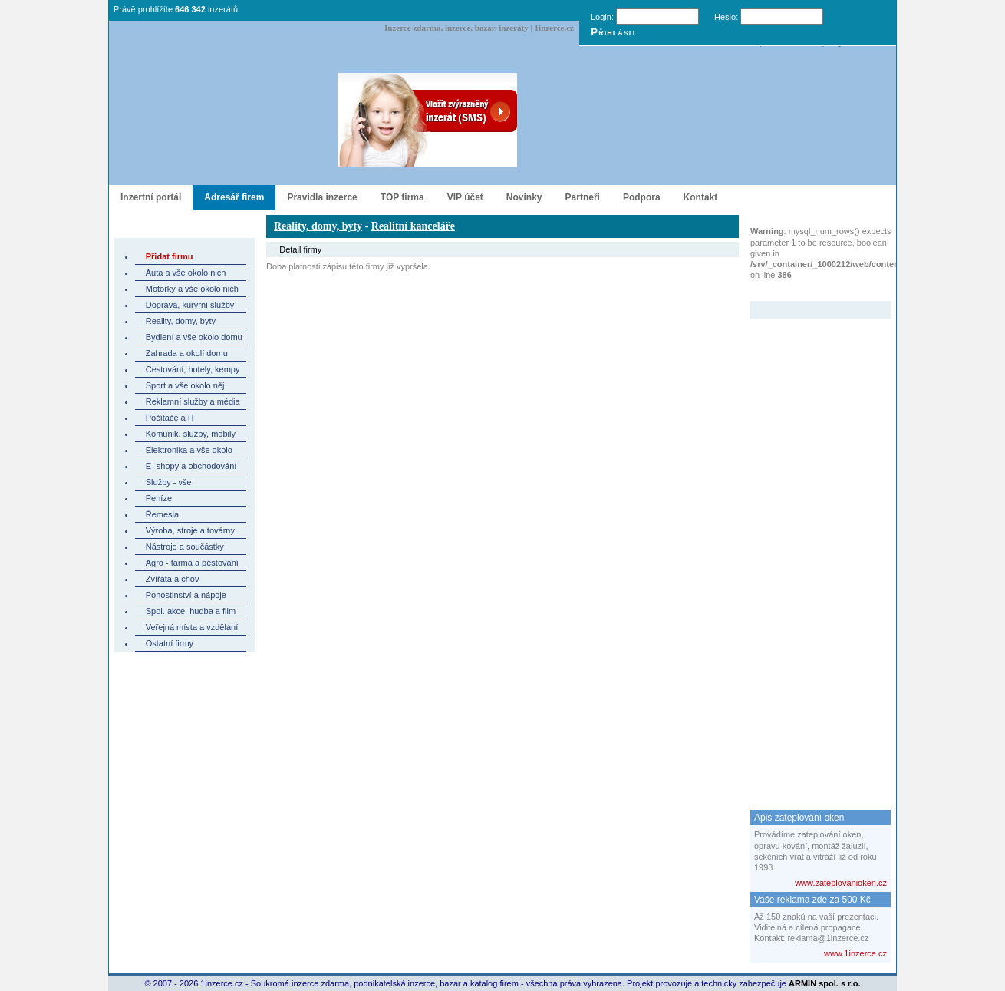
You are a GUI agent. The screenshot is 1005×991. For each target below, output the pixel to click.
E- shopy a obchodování (191, 466)
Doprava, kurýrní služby (190, 304)
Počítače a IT (171, 417)
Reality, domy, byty (181, 320)
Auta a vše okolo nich (186, 272)
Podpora (642, 197)
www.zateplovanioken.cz (841, 882)
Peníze (159, 498)
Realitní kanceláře (413, 226)
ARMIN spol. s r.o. (825, 983)
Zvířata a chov (172, 578)
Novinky (524, 197)
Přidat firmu (169, 256)
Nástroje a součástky (185, 546)
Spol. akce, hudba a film (191, 611)
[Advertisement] (811, 549)
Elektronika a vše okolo (189, 449)
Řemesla (162, 514)
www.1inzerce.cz (855, 953)
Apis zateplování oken (799, 817)
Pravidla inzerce (322, 197)
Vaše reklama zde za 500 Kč (812, 899)
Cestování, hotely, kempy (193, 369)
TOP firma (402, 197)
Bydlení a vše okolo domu (194, 337)
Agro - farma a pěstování (192, 562)
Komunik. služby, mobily (191, 433)
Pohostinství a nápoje (186, 595)
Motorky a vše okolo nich (192, 288)
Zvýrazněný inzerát (809, 291)
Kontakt (701, 197)
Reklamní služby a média (193, 401)
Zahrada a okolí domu (187, 353)
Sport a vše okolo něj (185, 385)
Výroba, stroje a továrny (190, 530)
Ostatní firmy (169, 643)
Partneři (582, 197)
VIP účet (465, 197)
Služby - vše (169, 482)
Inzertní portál (150, 197)
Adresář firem (234, 197)
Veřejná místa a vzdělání (192, 627)
